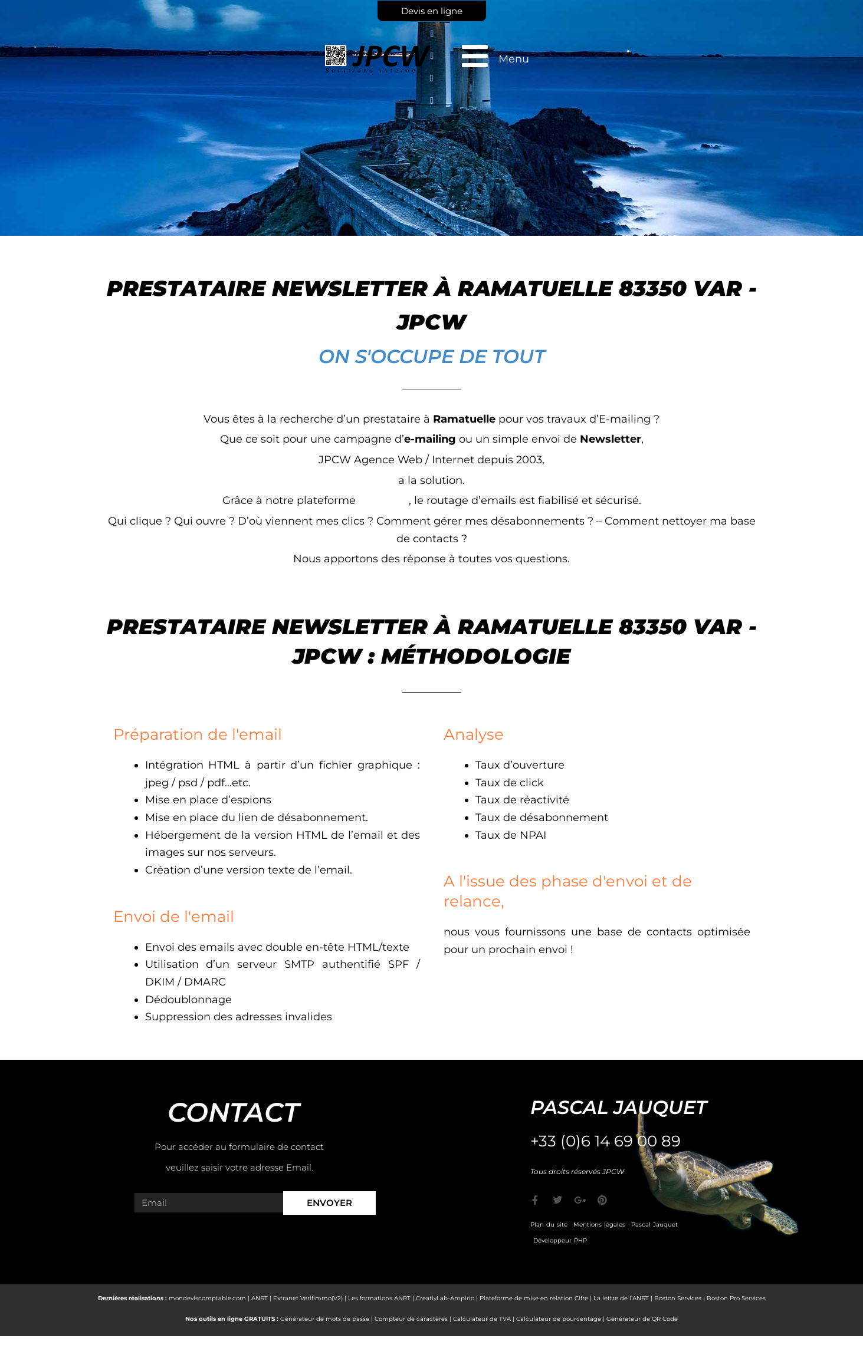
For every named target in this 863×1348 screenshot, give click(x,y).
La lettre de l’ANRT (621, 1298)
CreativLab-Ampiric (445, 1298)
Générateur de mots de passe (324, 1319)
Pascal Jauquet (654, 1224)
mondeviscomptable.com (207, 1298)
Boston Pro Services (736, 1298)
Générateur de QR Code (642, 1319)
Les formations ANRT (379, 1298)
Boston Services (677, 1298)
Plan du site (548, 1224)
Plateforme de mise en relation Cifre (534, 1298)
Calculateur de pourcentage (558, 1319)
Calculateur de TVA (482, 1319)
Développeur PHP (560, 1240)
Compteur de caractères (411, 1319)
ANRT (259, 1298)
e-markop (383, 500)
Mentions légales (599, 1224)
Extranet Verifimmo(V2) (308, 1298)
